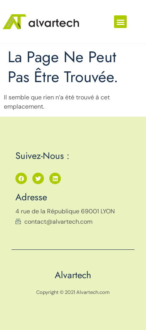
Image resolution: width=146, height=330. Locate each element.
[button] (120, 21)
